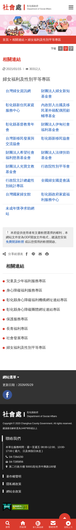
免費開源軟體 (15, 241)
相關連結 (18, 39)
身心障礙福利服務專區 (24, 290)
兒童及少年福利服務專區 (26, 281)
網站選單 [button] (11, 377)
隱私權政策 (13, 484)
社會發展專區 (17, 338)
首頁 (6, 39)
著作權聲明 (13, 476)
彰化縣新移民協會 (55, 138)
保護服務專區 (17, 319)
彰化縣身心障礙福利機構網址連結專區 (36, 300)
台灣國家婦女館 (18, 194)
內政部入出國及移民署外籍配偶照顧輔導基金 (55, 110)
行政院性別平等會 (55, 166)
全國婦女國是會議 (55, 180)
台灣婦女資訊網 (18, 91)
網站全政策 (13, 491)
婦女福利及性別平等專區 (44, 39)
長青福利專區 (17, 329)
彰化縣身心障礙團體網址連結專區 (33, 309)
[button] (71, 7)
